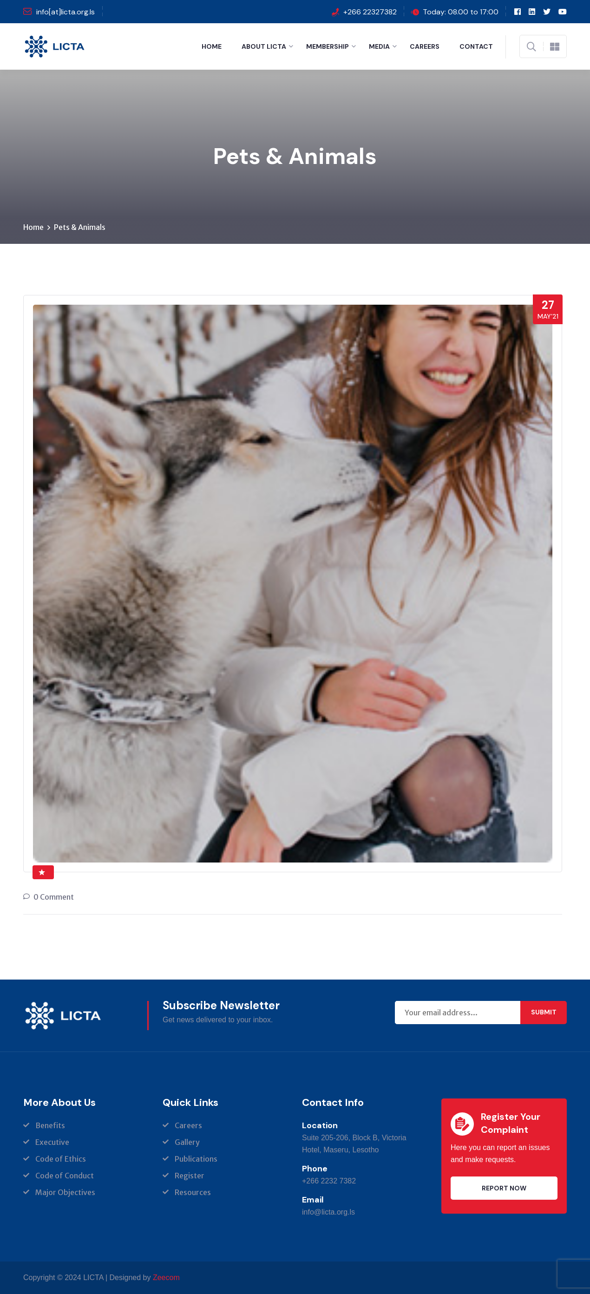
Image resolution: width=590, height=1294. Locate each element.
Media (379, 46)
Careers (424, 46)
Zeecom (166, 1277)
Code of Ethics (60, 1158)
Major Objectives (65, 1192)
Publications (196, 1158)
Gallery (187, 1142)
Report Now (504, 1188)
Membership (327, 46)
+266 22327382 (370, 12)
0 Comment (53, 897)
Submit (544, 1012)
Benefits (50, 1125)
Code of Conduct (64, 1175)
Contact (476, 46)
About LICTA (264, 46)
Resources (193, 1192)
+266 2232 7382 (329, 1181)
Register (189, 1175)
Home (212, 46)
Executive (52, 1142)
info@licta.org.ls (328, 1212)
